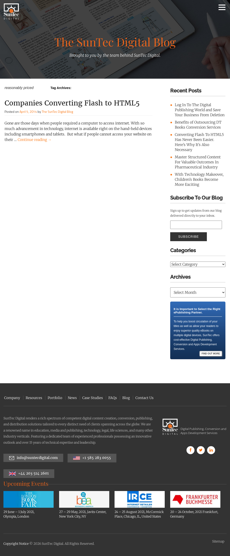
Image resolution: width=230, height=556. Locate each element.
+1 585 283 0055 (92, 458)
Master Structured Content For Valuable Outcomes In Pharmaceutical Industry (198, 162)
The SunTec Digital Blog (57, 111)
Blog (125, 398)
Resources (33, 398)
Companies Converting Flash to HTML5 (72, 103)
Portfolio (54, 398)
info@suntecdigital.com (33, 458)
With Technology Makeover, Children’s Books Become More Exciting (199, 179)
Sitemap (218, 541)
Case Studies (92, 398)
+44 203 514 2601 (29, 473)
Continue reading (35, 139)
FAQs (112, 398)
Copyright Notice (16, 544)
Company (11, 398)
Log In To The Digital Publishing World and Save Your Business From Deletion (200, 110)
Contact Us (144, 398)
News (71, 398)
